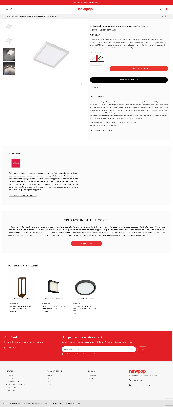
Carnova (78, 403)
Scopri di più (86, 243)
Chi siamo (9, 375)
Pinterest (91, 381)
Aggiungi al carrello (139, 69)
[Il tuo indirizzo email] (99, 349)
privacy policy (92, 354)
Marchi (49, 375)
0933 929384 (137, 380)
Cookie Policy (11, 387)
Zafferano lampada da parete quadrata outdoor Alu (53, 307)
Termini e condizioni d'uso (15, 384)
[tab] (129, 96)
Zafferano (14, 304)
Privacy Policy (11, 390)
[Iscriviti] (142, 349)
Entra (49, 384)
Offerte (50, 378)
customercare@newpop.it (142, 385)
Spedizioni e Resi (12, 381)
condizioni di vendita (78, 354)
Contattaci (10, 378)
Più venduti (51, 381)
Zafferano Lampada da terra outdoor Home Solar (21, 307)
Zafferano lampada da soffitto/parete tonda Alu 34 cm (84, 308)
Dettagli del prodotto (102, 130)
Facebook (91, 378)
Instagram (92, 375)
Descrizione (97, 96)
